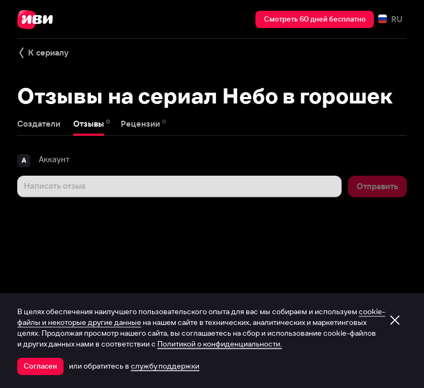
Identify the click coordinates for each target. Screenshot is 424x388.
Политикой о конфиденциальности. (219, 344)
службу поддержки (165, 366)
